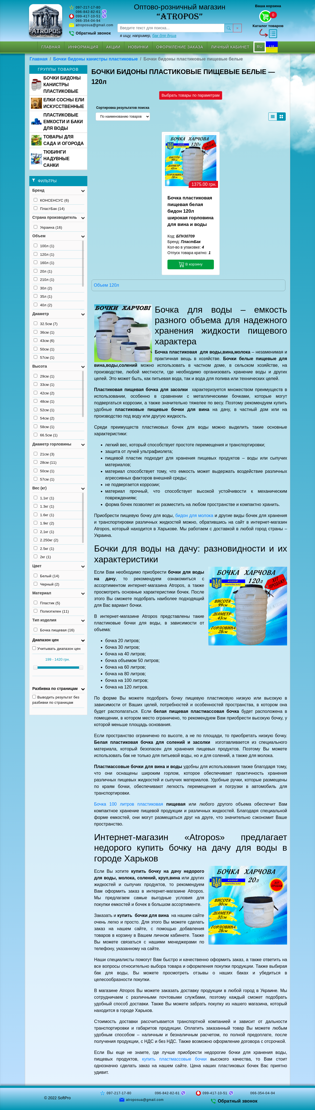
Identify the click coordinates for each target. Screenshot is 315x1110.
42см (44, 393)
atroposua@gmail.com (94, 25)
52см (44, 410)
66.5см (46, 435)
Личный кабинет (230, 47)
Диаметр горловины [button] (51, 444)
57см (44, 357)
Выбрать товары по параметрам (191, 95)
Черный (46, 584)
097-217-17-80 (88, 7)
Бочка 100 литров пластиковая (128, 804)
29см (44, 376)
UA (271, 46)
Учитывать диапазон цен (56, 648)
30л (43, 288)
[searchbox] (171, 28)
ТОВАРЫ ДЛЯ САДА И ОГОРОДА (57, 140)
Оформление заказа (179, 47)
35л (43, 296)
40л (43, 305)
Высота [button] (39, 366)
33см (44, 384)
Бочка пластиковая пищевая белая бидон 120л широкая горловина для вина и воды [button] (190, 211)
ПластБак (49, 208)
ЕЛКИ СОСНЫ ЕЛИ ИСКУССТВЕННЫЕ (57, 103)
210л (44, 279)
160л (44, 262)
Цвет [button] (36, 566)
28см (45, 462)
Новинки (138, 47)
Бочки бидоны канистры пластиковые (95, 59)
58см (44, 427)
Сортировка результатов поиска (122, 108)
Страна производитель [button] (54, 217)
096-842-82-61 (88, 12)
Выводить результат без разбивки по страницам (55, 700)
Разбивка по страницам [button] (55, 688)
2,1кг (44, 531)
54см (44, 418)
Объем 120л (106, 285)
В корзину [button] (191, 264)
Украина (48, 227)
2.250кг (46, 540)
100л (44, 246)
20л (43, 271)
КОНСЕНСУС (51, 200)
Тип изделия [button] (44, 620)
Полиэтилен (51, 611)
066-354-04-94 (88, 21)
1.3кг (44, 506)
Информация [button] (83, 47)
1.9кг (44, 523)
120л (44, 254)
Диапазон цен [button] (45, 640)
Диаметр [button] (40, 314)
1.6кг (44, 515)
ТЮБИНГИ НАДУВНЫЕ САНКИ (50, 159)
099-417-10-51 (88, 16)
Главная (51, 47)
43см (44, 340)
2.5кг (44, 548)
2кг (42, 557)
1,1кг (44, 498)
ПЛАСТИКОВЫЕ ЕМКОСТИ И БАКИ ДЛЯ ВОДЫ (57, 122)
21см (44, 454)
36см (44, 332)
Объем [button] (39, 236)
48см (44, 401)
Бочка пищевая (54, 630)
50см (44, 349)
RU (259, 46)
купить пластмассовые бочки (174, 1059)
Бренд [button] (38, 190)
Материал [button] (41, 593)
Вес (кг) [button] (39, 488)
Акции (113, 47)
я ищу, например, (148, 35)
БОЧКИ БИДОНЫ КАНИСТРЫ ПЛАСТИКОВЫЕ (56, 85)
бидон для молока (194, 515)
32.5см (46, 323)
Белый (46, 576)
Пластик (47, 603)
